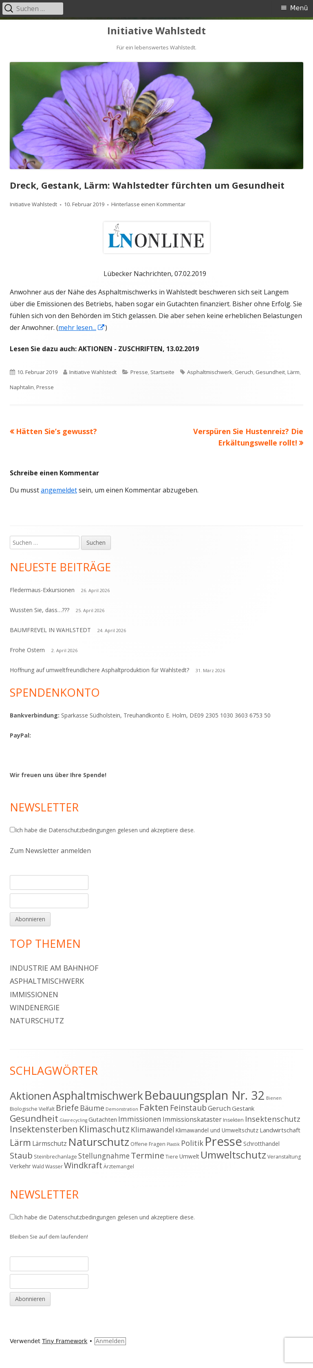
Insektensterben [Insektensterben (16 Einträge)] (44, 1129)
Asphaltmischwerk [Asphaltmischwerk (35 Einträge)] (98, 1095)
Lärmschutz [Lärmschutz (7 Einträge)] (49, 1143)
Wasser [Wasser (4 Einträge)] (54, 1166)
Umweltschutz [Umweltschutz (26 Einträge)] (233, 1154)
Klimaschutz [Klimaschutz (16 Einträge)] (104, 1129)
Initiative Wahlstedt (156, 31)
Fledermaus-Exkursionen (42, 590)
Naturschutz (37, 1020)
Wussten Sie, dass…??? (39, 610)
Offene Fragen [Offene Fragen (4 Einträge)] (147, 1144)
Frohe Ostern (27, 650)
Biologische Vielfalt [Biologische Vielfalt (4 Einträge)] (32, 1108)
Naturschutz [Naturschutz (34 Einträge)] (98, 1141)
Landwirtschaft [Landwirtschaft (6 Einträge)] (280, 1130)
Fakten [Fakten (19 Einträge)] (154, 1107)
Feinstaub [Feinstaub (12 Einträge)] (188, 1108)
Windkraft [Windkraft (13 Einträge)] (83, 1165)
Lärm (293, 372)
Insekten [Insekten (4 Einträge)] (233, 1119)
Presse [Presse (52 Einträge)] (223, 1141)
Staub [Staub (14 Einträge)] (21, 1155)
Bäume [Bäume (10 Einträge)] (92, 1108)
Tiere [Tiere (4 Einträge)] (171, 1156)
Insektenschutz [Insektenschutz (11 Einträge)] (272, 1119)
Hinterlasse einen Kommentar (148, 204)
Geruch (244, 372)
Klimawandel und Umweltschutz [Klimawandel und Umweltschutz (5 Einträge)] (217, 1130)
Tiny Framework (64, 1341)
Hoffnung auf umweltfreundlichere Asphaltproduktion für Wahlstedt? (99, 670)
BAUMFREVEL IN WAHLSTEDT (50, 630)
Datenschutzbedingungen (82, 830)
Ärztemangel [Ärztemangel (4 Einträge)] (119, 1166)
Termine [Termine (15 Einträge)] (147, 1155)
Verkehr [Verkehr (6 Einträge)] (20, 1166)
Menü (299, 8)
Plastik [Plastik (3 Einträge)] (173, 1144)
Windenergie (35, 1007)
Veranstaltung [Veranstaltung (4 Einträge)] (284, 1156)
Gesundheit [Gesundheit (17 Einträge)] (34, 1118)
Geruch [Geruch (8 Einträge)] (219, 1108)
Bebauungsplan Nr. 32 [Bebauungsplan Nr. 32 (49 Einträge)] (204, 1095)
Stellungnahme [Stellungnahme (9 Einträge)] (104, 1156)
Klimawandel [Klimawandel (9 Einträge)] (152, 1129)
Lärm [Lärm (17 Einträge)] (20, 1142)
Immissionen (34, 994)
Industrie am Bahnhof (54, 968)
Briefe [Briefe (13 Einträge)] (67, 1107)
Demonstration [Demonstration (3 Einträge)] (122, 1109)
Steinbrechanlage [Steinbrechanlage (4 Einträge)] (55, 1156)
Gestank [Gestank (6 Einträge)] (243, 1108)
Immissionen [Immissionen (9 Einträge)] (139, 1119)
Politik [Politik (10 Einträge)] (192, 1143)
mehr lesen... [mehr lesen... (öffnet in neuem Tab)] (81, 327)
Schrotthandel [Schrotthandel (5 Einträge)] (261, 1143)
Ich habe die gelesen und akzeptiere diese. (102, 830)
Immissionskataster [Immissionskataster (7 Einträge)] (192, 1119)
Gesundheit (270, 372)
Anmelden (110, 1341)
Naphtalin (22, 387)
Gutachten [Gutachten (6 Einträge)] (102, 1119)
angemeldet (59, 490)
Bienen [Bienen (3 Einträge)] (274, 1098)
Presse (139, 372)
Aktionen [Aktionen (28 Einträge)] (30, 1096)
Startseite (162, 372)
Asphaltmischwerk (209, 372)
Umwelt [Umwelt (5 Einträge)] (189, 1156)
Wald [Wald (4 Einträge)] (38, 1166)
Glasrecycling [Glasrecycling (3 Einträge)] (73, 1120)
